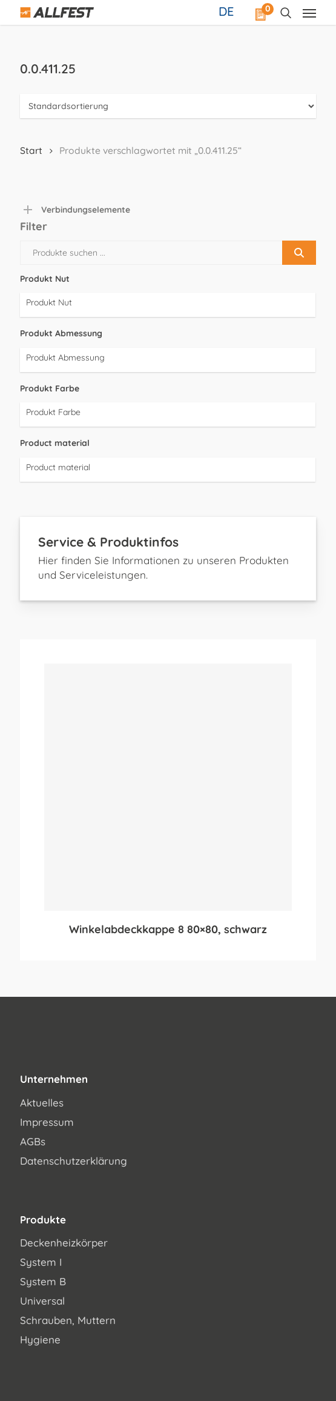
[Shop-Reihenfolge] (167, 106)
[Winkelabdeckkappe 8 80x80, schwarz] (167, 787)
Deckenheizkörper (64, 1242)
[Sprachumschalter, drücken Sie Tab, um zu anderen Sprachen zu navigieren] (228, 11)
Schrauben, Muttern (68, 1320)
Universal (42, 1300)
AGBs (32, 1141)
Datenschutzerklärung (73, 1160)
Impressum (47, 1122)
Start (31, 150)
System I (41, 1262)
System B (43, 1281)
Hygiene (40, 1339)
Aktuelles (42, 1102)
